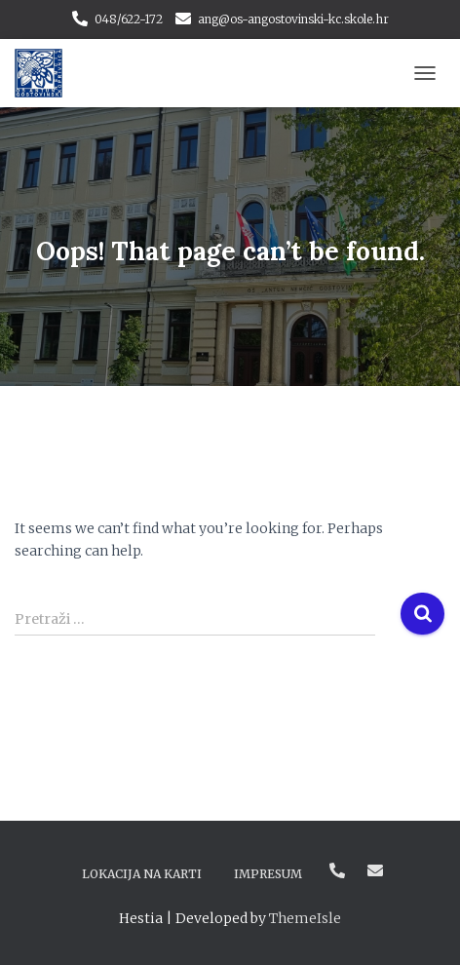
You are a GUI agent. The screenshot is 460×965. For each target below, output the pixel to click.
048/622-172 (129, 19)
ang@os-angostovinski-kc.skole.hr (293, 19)
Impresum (268, 874)
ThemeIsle (305, 918)
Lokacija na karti (142, 874)
